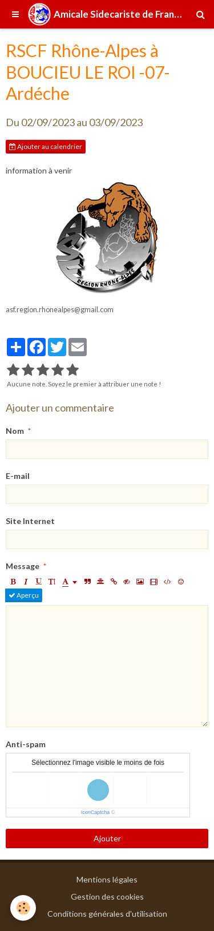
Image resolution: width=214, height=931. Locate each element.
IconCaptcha (95, 812)
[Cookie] (23, 908)
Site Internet (30, 521)
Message (22, 566)
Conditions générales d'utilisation (107, 913)
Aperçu (24, 595)
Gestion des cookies (107, 896)
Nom (15, 431)
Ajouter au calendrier (45, 146)
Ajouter (107, 838)
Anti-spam (26, 744)
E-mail (18, 476)
